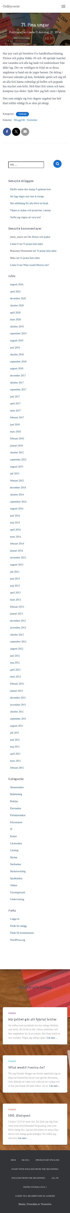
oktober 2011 (17, 711)
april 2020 (15, 312)
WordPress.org (17, 940)
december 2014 (18, 487)
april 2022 (15, 291)
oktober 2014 (17, 494)
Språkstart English (47, 1160)
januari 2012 (16, 690)
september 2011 (18, 718)
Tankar (22, 114)
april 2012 (15, 669)
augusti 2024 (16, 284)
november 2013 (18, 557)
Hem (13, 1160)
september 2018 (18, 361)
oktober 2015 (17, 452)
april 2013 (15, 592)
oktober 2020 (17, 305)
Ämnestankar (17, 787)
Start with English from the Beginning (34, 1169)
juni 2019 (15, 347)
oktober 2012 (17, 634)
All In (55, 1178)
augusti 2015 (16, 466)
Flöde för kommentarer (22, 933)
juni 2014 (15, 515)
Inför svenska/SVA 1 (35, 1187)
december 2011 (18, 697)
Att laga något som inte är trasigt (27, 196)
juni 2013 (15, 578)
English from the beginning (28, 1178)
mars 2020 (15, 319)
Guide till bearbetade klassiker (35, 1196)
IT (11, 829)
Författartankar (17, 815)
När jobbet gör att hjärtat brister (32, 1019)
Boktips (14, 801)
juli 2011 (14, 732)
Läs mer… (52, 1037)
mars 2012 (15, 676)
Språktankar (16, 878)
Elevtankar (15, 808)
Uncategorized (17, 892)
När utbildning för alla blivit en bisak (29, 203)
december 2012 (18, 620)
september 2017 (18, 389)
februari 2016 (17, 438)
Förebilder (32, 120)
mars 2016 (15, 431)
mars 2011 (15, 760)
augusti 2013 (16, 564)
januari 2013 (16, 613)
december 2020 (18, 298)
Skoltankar (15, 864)
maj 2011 (15, 746)
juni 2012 (15, 655)
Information (16, 822)
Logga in (14, 919)
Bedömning (16, 794)
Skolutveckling (18, 871)
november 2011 (18, 704)
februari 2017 (17, 417)
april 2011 (15, 753)
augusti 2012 (16, 648)
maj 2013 (15, 585)
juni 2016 (15, 424)
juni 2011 (15, 739)
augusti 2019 (16, 340)
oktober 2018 (17, 354)
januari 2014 (16, 550)
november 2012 (18, 627)
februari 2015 (17, 480)
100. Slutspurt (19, 1116)
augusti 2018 (16, 368)
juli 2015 (14, 473)
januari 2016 (16, 445)
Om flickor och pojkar (38, 237)
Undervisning (17, 899)
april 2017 (15, 403)
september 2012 (18, 641)
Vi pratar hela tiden (33, 244)
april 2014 (15, 529)
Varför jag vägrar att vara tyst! (25, 217)
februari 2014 (17, 543)
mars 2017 (15, 410)
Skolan (13, 857)
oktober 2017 (17, 382)
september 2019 (18, 333)
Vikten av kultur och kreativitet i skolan (30, 210)
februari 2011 (17, 767)
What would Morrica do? (36, 265)
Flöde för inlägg (18, 926)
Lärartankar (16, 843)
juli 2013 (14, 571)
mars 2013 (15, 599)
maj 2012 (15, 662)
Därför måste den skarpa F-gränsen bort (30, 189)
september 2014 (18, 501)
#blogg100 (19, 120)
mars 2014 (15, 536)
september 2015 (18, 459)
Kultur (13, 836)
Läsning (14, 850)
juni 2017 (15, 396)
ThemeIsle (45, 1204)
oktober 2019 (17, 326)
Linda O (14, 244)
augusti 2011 (16, 725)
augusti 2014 (16, 508)
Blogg (25, 1160)
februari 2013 (17, 606)
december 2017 (18, 375)
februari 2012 (17, 683)
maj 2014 (15, 522)
